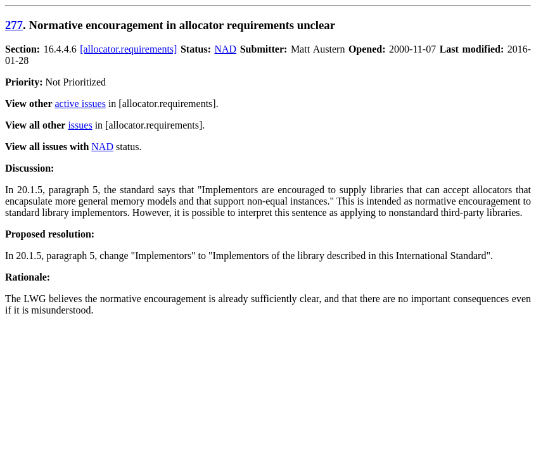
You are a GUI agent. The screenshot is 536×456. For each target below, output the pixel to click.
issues (80, 125)
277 (14, 25)
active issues (80, 103)
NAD (226, 49)
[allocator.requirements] (128, 49)
